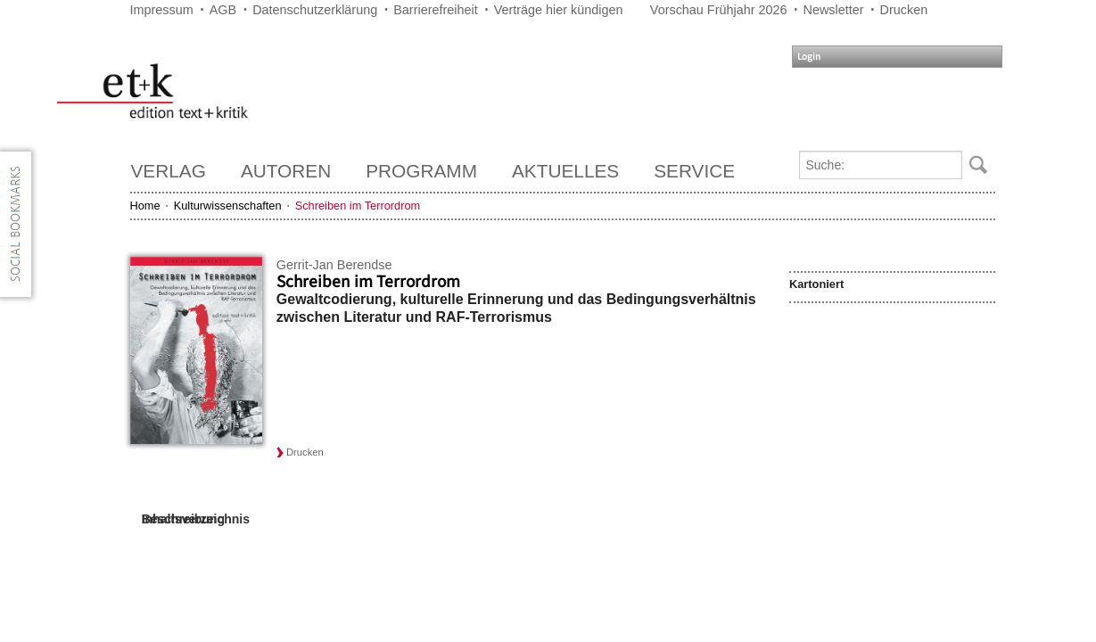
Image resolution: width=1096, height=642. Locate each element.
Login (808, 56)
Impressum (162, 10)
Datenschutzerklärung (314, 10)
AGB (223, 10)
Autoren (286, 170)
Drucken (904, 10)
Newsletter (833, 10)
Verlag (168, 170)
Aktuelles (565, 170)
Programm (421, 170)
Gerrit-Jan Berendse (334, 265)
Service (694, 170)
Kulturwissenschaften (228, 205)
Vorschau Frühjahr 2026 (718, 10)
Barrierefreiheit (435, 10)
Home (145, 205)
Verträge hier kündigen (558, 10)
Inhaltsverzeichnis (196, 519)
